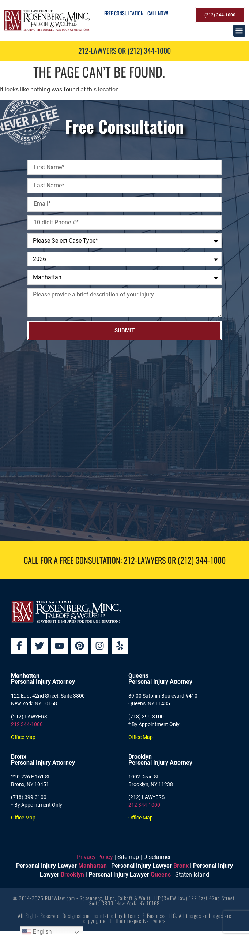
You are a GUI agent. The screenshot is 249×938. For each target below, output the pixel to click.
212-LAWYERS (145, 560)
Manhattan (92, 865)
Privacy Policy (95, 856)
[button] (239, 31)
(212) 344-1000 (202, 560)
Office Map (23, 737)
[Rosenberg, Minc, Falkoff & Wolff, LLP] (124, 440)
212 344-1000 (27, 724)
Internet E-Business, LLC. (150, 915)
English (37, 932)
